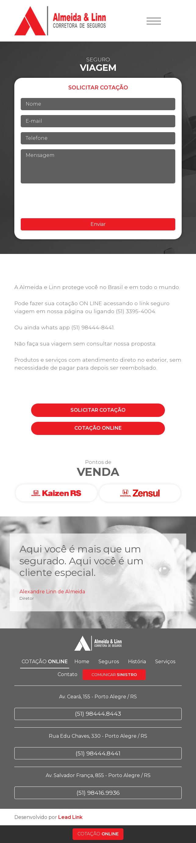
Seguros (108, 661)
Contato (67, 674)
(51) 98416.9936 (98, 792)
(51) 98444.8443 (98, 713)
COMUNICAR (114, 674)
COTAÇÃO (98, 410)
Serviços (165, 661)
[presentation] (98, 201)
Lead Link (70, 817)
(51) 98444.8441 (98, 753)
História (137, 661)
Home (81, 661)
